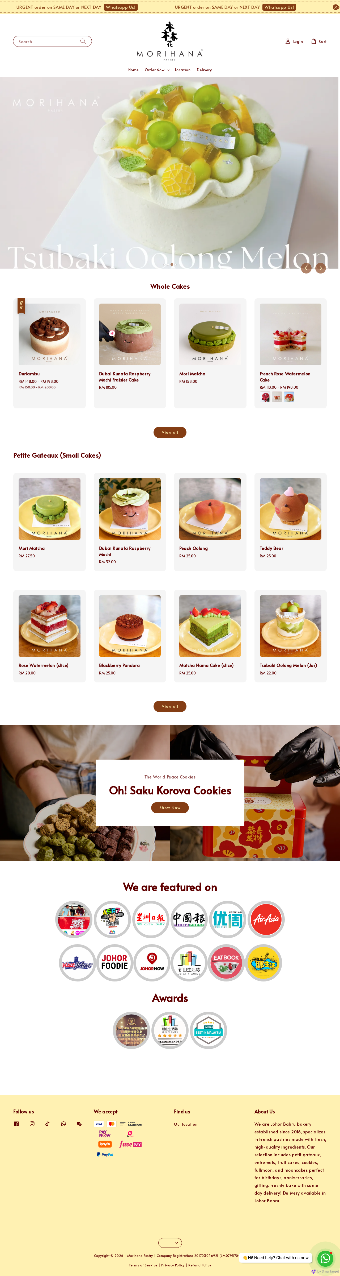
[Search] (83, 41)
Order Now (154, 70)
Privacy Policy (173, 1265)
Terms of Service (143, 1265)
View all (170, 432)
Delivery (204, 69)
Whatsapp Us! (134, 7)
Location (183, 69)
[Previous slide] (306, 268)
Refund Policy (199, 1265)
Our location (185, 1124)
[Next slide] (320, 268)
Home (133, 69)
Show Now (170, 807)
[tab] (164, 265)
